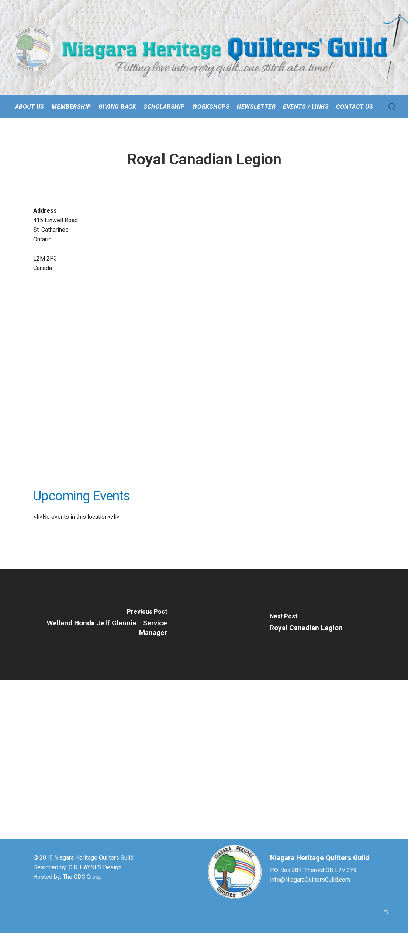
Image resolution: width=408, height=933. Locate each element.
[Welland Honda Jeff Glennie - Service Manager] (102, 624)
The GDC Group (82, 876)
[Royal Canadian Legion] (306, 624)
